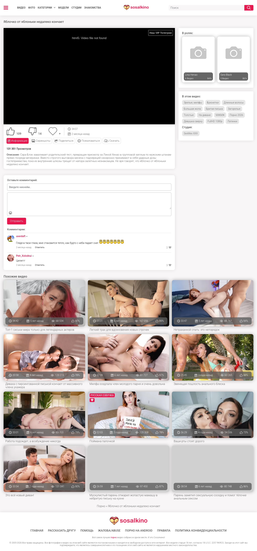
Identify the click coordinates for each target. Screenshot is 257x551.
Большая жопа (192, 108)
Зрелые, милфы (193, 102)
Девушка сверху (193, 121)
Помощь (86, 530)
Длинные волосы (234, 102)
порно (114, 537)
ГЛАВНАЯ (37, 530)
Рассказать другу (62, 530)
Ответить (39, 247)
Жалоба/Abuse (109, 530)
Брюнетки (213, 102)
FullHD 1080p (215, 121)
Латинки (232, 121)
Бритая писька (214, 108)
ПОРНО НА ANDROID (139, 530)
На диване (205, 115)
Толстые (189, 115)
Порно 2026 (236, 115)
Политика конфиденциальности (201, 530)
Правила (163, 530)
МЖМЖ (220, 115)
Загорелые (234, 108)
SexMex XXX (191, 133)
